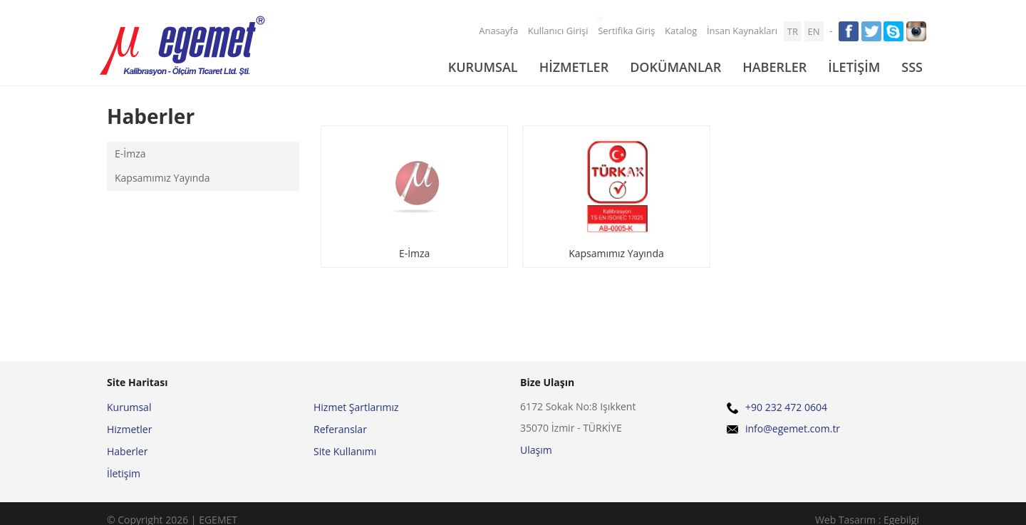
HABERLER (774, 67)
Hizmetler (129, 429)
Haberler (127, 451)
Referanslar (340, 429)
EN (814, 31)
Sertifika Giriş (624, 29)
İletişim (123, 473)
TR (792, 31)
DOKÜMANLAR (675, 67)
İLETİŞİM (854, 67)
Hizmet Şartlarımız (356, 407)
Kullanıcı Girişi (558, 30)
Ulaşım (536, 450)
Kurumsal (129, 407)
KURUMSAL (483, 67)
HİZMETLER (574, 67)
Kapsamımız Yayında (162, 177)
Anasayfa (498, 30)
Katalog (681, 30)
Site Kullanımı (345, 451)
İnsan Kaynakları (742, 30)
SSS (912, 67)
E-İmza (130, 153)
